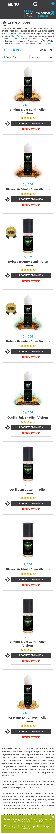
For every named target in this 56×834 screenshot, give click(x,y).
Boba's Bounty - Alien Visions (28, 341)
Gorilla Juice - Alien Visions (28, 417)
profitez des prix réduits (37, 827)
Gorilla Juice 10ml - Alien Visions (28, 491)
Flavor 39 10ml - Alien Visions (28, 569)
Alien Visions (17, 36)
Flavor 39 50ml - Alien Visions (28, 189)
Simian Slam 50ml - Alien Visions (28, 111)
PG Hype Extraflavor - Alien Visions (28, 719)
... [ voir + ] (49, 44)
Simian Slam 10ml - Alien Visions (28, 643)
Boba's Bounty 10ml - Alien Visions (28, 263)
